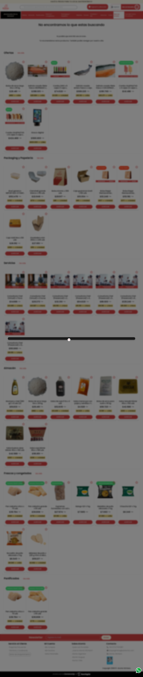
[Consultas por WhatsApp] (138, 670)
